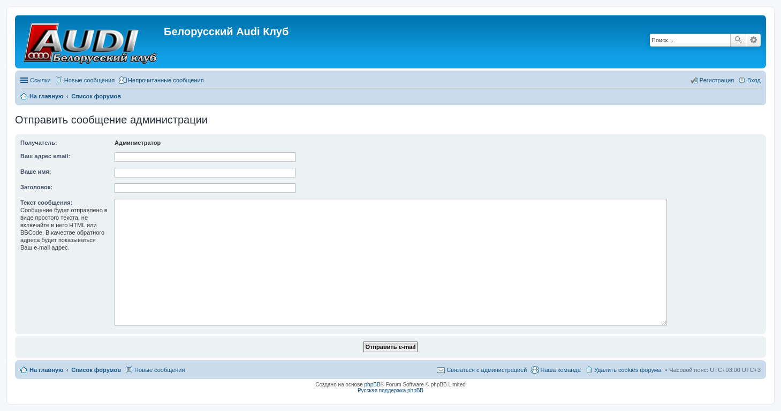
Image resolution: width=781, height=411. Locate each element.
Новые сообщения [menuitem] (89, 80)
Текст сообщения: (46, 202)
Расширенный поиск (753, 40)
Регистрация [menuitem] (717, 80)
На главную (46, 370)
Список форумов (96, 370)
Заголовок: (36, 187)
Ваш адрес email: (45, 156)
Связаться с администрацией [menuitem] (486, 370)
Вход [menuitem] (754, 80)
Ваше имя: (35, 171)
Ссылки (40, 80)
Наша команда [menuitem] (560, 370)
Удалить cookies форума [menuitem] (628, 370)
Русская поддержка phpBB (390, 390)
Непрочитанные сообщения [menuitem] (166, 80)
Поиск (738, 40)
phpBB (373, 384)
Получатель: (38, 142)
